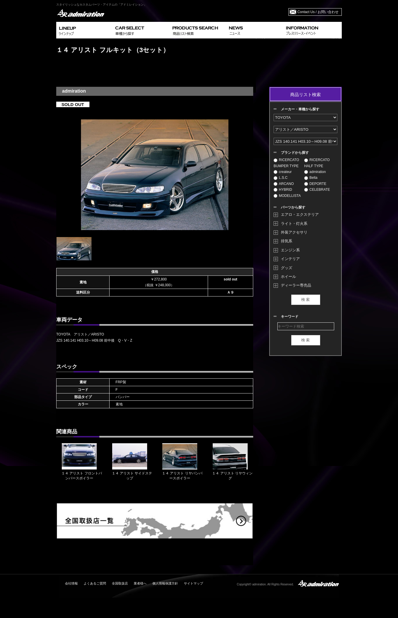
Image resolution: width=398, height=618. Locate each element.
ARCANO (284, 184)
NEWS (255, 30)
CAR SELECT (141, 30)
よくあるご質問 (95, 583)
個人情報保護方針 (165, 583)
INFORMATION (312, 30)
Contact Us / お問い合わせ (318, 12)
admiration (315, 172)
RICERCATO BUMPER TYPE (286, 163)
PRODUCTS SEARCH (198, 30)
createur (283, 172)
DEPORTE (315, 184)
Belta (310, 178)
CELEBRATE (317, 190)
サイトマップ (193, 583)
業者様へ (140, 583)
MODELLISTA (287, 196)
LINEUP (84, 30)
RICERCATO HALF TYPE (317, 163)
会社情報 (71, 583)
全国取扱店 (120, 583)
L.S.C (281, 178)
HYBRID (283, 190)
